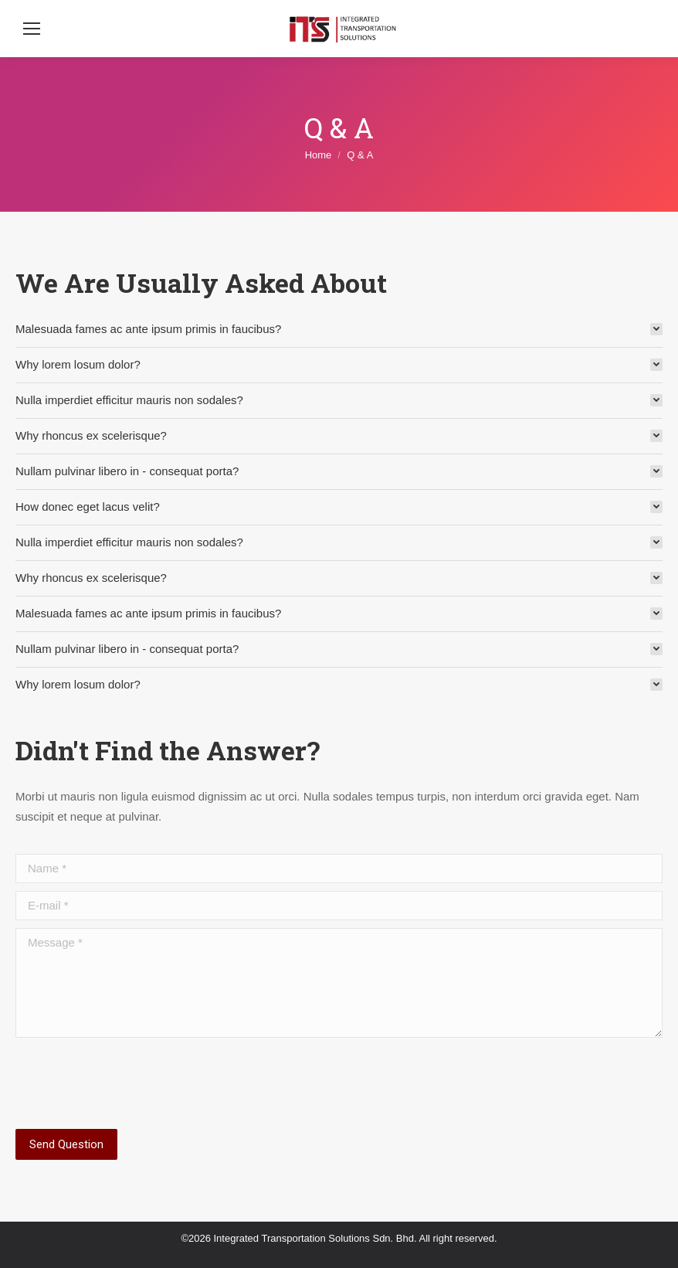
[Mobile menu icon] (31, 29)
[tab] (339, 329)
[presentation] (132, 1083)
